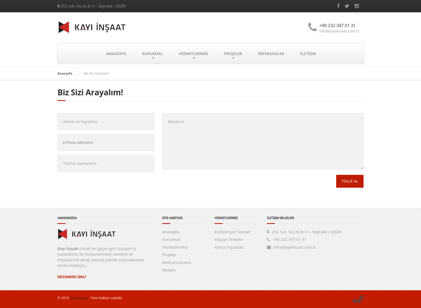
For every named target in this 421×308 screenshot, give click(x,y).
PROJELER (233, 53)
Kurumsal (171, 239)
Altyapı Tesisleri (229, 239)
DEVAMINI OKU (71, 276)
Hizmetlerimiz (175, 247)
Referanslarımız (176, 262)
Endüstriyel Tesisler (233, 231)
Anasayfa (64, 73)
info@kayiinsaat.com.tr (339, 31)
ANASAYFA (116, 53)
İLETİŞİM (308, 53)
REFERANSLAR (271, 53)
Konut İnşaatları (229, 247)
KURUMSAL (152, 53)
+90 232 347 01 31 (337, 25)
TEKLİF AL (350, 181)
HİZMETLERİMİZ (193, 53)
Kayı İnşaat (78, 297)
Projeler (169, 254)
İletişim (169, 270)
